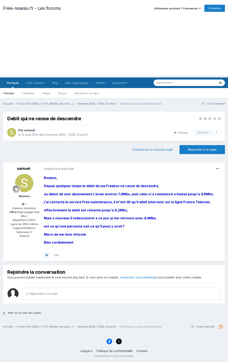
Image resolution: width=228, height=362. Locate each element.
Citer (56, 255)
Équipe (62, 93)
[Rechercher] (176, 82)
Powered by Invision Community (114, 356)
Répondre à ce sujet (202, 149)
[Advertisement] (114, 46)
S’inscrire (215, 8)
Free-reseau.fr (35, 82)
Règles (46, 93)
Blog (55, 82)
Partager (181, 132)
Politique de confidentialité (115, 351)
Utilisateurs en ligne (86, 93)
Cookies (142, 351)
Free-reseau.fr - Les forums (32, 8)
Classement (119, 82)
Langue (86, 351)
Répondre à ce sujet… (43, 293)
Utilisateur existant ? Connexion (177, 8)
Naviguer (13, 84)
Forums (9, 93)
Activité (100, 82)
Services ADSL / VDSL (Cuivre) (67, 134)
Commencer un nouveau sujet (153, 149)
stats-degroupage (76, 82)
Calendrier (28, 93)
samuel (29, 130)
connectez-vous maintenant (138, 277)
